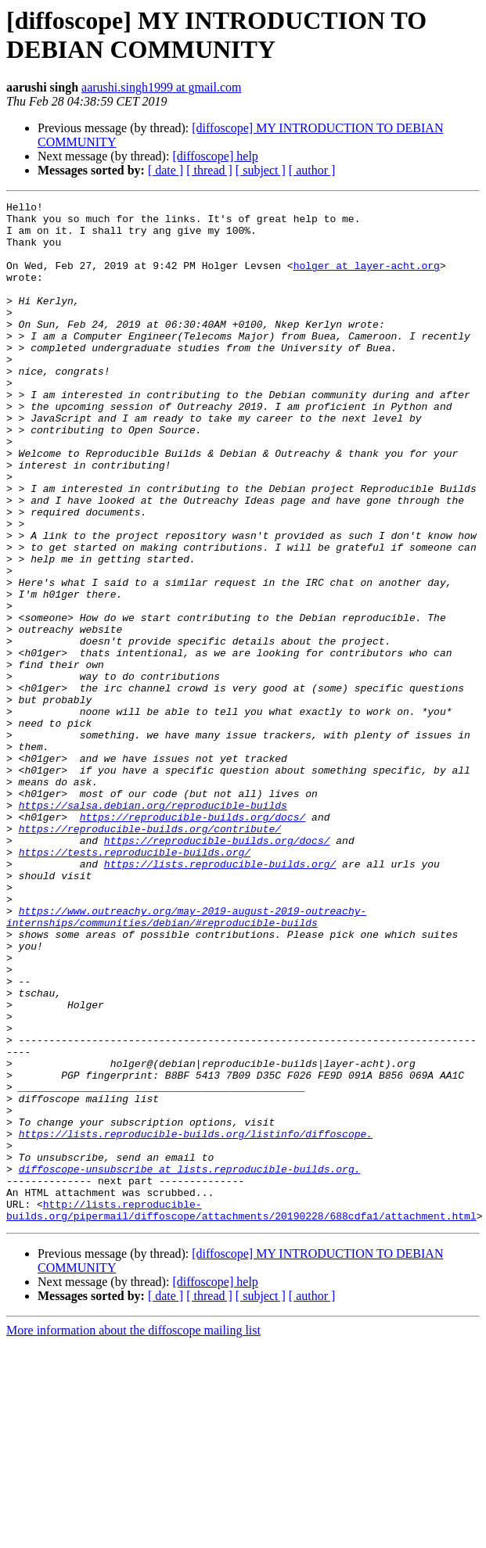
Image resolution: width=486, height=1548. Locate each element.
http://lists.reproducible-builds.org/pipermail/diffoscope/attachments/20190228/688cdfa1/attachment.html (241, 1413)
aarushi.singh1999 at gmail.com (161, 87)
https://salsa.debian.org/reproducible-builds (153, 927)
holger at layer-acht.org (366, 279)
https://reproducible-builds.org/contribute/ (150, 955)
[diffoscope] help (214, 156)
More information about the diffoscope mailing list (133, 1534)
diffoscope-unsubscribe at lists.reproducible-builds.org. (190, 1363)
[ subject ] (261, 170)
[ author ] (312, 170)
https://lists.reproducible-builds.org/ (220, 997)
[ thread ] (209, 170)
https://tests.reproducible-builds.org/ (134, 983)
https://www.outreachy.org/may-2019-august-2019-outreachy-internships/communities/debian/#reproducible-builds (186, 1061)
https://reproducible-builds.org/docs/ (193, 941)
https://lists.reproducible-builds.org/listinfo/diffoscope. (196, 1321)
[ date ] (165, 170)
